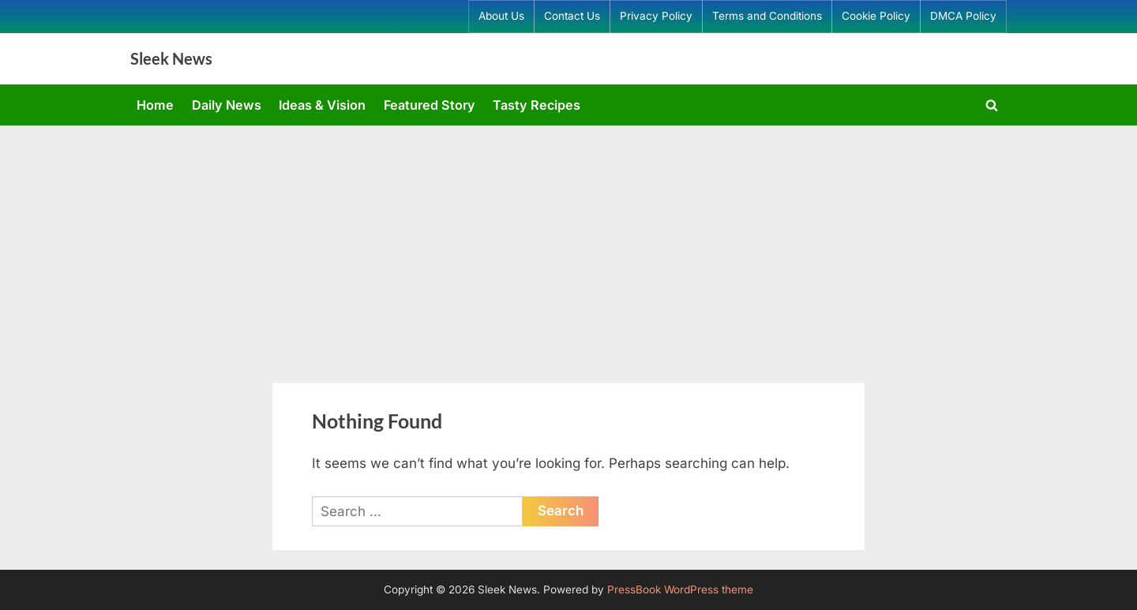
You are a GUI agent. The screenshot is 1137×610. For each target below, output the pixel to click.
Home (155, 105)
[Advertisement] (568, 243)
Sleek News (171, 58)
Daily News (226, 105)
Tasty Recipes (536, 105)
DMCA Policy (963, 15)
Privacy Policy (656, 15)
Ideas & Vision (322, 105)
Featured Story (429, 105)
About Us (501, 15)
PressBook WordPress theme (680, 589)
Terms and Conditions (767, 15)
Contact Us (572, 15)
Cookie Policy (876, 15)
